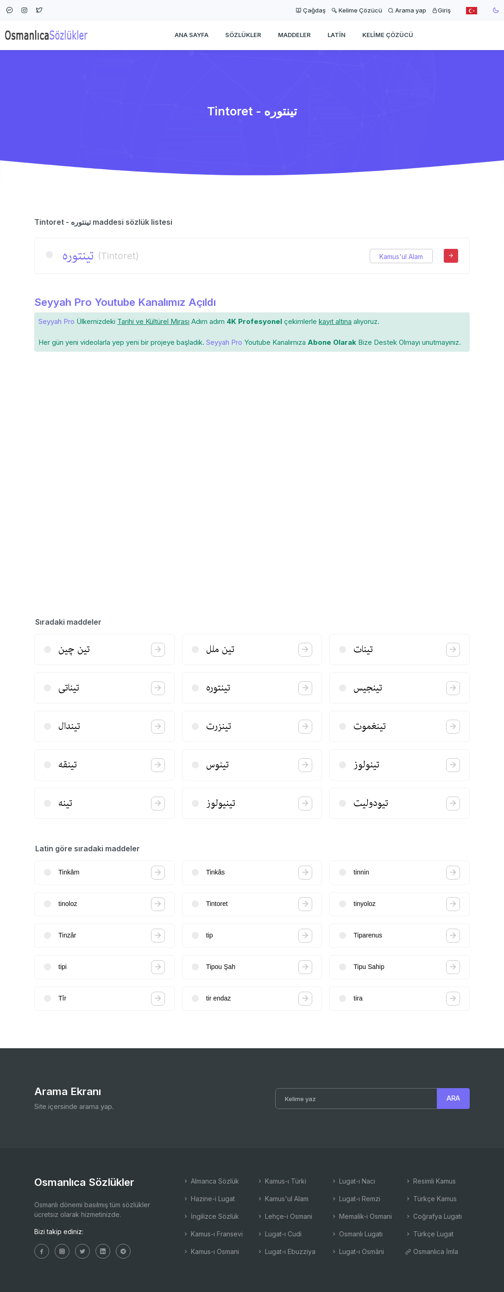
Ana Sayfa (191, 35)
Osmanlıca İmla (431, 1251)
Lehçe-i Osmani (284, 1216)
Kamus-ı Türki (281, 1181)
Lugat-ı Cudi (279, 1234)
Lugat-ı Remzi (355, 1199)
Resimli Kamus (430, 1181)
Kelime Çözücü (356, 10)
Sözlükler (243, 35)
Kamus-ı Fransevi (213, 1234)
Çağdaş (311, 10)
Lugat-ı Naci (353, 1181)
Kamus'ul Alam (401, 256)
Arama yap (407, 10)
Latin (337, 35)
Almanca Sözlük (211, 1181)
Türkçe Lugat (429, 1234)
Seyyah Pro (56, 321)
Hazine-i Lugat (209, 1199)
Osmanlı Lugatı (357, 1234)
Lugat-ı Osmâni (357, 1251)
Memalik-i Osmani (361, 1216)
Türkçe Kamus (431, 1199)
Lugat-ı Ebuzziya (286, 1251)
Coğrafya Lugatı (433, 1216)
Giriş (441, 10)
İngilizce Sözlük (211, 1216)
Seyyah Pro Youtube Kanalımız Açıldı (125, 302)
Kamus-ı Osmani (211, 1251)
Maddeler (294, 35)
